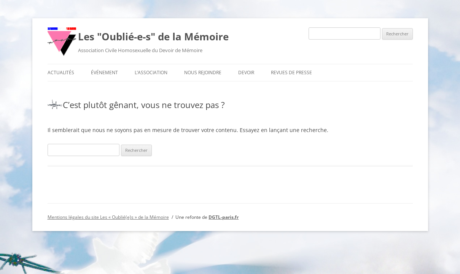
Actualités (61, 72)
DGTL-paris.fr (224, 217)
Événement (104, 72)
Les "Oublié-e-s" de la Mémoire (153, 36)
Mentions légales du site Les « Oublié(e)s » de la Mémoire (108, 217)
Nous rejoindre (202, 72)
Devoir (246, 72)
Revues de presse (291, 72)
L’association (151, 72)
